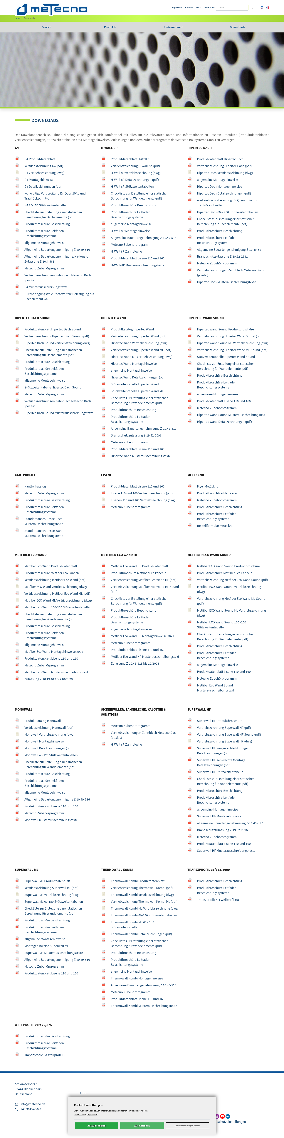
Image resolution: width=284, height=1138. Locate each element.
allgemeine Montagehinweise (44, 243)
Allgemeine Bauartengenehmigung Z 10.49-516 (57, 249)
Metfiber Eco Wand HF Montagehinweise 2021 (142, 636)
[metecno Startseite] (52, 9)
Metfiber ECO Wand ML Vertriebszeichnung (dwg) (58, 600)
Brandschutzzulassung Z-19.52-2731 (222, 256)
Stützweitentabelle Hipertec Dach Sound (52, 387)
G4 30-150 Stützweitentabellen (46, 205)
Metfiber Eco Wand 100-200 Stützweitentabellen (57, 607)
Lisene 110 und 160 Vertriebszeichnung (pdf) (142, 493)
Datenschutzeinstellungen (227, 1121)
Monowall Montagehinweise (44, 741)
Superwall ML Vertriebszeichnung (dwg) (52, 894)
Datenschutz (80, 1114)
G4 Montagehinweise (38, 179)
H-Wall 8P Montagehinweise (130, 231)
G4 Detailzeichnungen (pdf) (43, 186)
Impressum (177, 7)
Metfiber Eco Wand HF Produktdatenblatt (139, 566)
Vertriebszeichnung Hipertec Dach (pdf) (224, 166)
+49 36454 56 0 (31, 1109)
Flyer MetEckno (207, 486)
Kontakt (189, 7)
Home (18, 18)
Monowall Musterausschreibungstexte (51, 820)
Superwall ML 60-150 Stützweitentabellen (53, 901)
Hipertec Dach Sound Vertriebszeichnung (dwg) (57, 343)
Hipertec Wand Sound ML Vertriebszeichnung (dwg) (232, 343)
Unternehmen (173, 27)
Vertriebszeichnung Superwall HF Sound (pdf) (229, 734)
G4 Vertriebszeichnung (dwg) (44, 173)
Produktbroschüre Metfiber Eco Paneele (52, 573)
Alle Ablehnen (142, 1125)
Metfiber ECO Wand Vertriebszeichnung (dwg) (55, 586)
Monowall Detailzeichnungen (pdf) (48, 748)
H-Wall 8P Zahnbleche (126, 251)
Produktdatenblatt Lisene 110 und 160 (137, 258)
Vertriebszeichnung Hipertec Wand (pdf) (138, 336)
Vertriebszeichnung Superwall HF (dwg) (224, 741)
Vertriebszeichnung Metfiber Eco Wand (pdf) (54, 580)
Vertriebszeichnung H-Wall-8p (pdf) (135, 166)
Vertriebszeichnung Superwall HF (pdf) (224, 727)
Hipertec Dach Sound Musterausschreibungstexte (58, 413)
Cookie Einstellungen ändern (187, 1125)
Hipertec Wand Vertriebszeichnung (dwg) (139, 343)
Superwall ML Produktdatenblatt (47, 881)
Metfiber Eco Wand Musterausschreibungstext (56, 672)
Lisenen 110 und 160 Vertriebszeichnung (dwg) (143, 500)
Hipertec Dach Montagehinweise (219, 186)
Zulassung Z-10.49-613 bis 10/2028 (48, 679)
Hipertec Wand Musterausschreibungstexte (141, 456)
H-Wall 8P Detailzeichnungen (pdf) (135, 179)
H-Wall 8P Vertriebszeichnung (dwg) (136, 173)
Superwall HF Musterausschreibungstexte (226, 850)
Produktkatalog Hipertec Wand (132, 329)
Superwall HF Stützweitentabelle (220, 772)
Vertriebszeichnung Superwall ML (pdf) (51, 888)
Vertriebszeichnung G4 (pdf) (43, 166)
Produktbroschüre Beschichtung (47, 224)
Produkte (110, 27)
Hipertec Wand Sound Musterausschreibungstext (231, 415)
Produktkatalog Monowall (42, 721)
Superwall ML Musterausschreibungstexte (53, 953)
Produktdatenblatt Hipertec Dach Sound (52, 329)
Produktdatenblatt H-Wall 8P (131, 159)
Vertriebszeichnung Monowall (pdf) (48, 727)
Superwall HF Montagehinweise (219, 816)
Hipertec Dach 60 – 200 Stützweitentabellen (227, 212)
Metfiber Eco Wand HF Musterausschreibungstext (145, 656)
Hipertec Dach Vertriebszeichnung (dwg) (225, 173)
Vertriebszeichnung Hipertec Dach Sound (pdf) (56, 336)
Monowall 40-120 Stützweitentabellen (51, 755)
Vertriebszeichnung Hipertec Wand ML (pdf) (141, 350)
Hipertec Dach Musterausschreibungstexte (226, 282)
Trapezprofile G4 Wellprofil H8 (218, 899)
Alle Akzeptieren (97, 1125)
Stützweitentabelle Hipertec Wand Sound (226, 357)
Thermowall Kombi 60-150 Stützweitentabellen (144, 915)
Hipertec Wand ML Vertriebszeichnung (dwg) (141, 357)
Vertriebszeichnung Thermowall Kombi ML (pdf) (144, 901)
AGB (82, 1093)
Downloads (237, 27)
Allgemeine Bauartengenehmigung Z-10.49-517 (230, 249)
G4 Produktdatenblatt (39, 159)
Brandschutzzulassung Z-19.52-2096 (136, 435)
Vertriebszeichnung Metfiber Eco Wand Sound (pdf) (232, 580)
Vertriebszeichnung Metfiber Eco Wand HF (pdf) (143, 580)
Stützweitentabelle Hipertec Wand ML (137, 391)
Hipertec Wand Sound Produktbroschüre (225, 329)
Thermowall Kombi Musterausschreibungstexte (144, 1006)
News (198, 7)
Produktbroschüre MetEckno (217, 493)
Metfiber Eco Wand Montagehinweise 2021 (53, 651)
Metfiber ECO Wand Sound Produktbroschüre (228, 566)
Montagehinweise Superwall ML (46, 946)
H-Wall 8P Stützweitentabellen (132, 186)
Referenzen (209, 7)
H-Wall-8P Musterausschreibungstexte (137, 265)
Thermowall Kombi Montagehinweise (137, 978)
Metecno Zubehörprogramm (44, 268)
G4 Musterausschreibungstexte (46, 287)
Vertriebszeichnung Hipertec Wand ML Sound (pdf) (232, 350)
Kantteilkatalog (35, 486)
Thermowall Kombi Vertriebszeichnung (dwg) (142, 894)
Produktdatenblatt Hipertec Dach (220, 159)
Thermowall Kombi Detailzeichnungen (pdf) (141, 934)
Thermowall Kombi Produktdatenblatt (137, 881)
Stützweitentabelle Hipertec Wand (135, 384)
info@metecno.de (33, 1104)
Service (46, 27)
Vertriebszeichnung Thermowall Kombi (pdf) (142, 888)
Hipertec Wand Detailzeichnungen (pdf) (138, 377)
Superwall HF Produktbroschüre (219, 721)
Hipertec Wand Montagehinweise (134, 363)
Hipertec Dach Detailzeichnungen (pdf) (224, 193)
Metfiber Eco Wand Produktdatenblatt (50, 566)
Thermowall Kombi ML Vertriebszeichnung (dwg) (145, 908)
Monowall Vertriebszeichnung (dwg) (49, 734)
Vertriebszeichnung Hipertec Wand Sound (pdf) (230, 336)
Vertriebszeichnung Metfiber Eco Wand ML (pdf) (57, 593)
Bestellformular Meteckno (215, 525)
